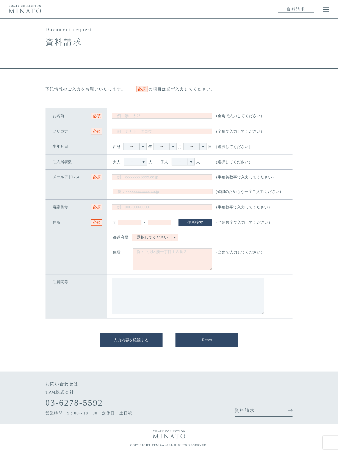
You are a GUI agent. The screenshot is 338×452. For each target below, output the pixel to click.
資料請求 (296, 9)
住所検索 (195, 222)
